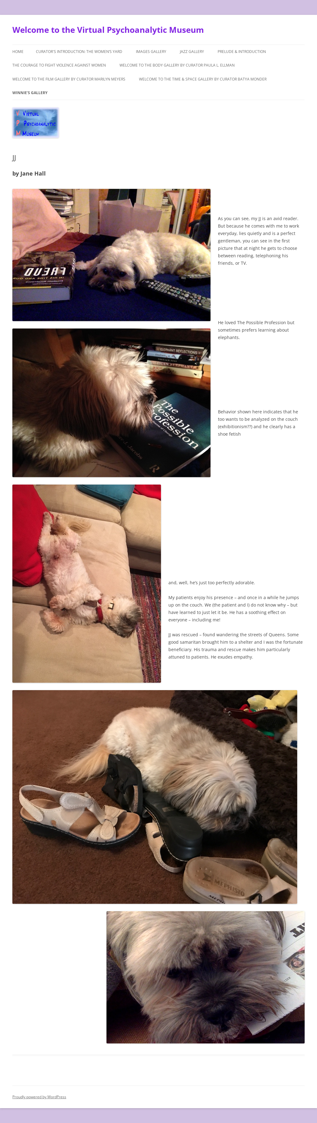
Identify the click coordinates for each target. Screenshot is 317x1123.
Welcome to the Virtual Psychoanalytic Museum (108, 29)
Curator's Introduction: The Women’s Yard (79, 51)
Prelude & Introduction (242, 51)
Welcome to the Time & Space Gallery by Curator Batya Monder (203, 79)
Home (18, 51)
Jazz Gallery (192, 51)
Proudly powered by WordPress (39, 1096)
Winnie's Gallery (29, 92)
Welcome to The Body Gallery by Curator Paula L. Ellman (177, 65)
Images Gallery (151, 51)
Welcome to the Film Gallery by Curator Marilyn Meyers (68, 79)
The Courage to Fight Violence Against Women (59, 65)
